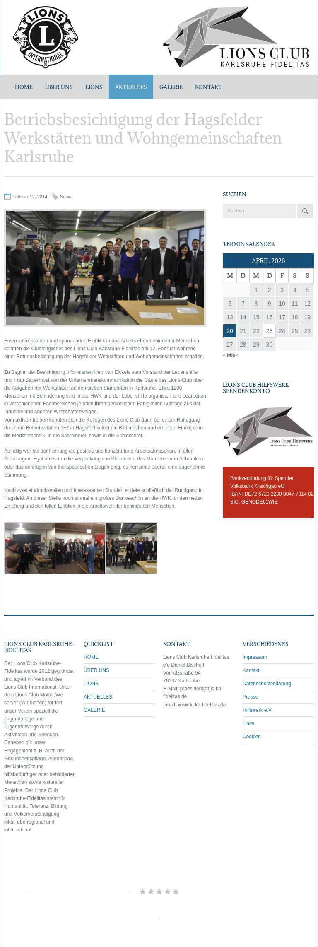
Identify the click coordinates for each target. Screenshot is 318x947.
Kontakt (251, 670)
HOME (91, 657)
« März (230, 355)
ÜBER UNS (59, 87)
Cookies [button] (251, 737)
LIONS (94, 87)
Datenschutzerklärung (267, 684)
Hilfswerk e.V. (257, 710)
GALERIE (171, 87)
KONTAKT (208, 87)
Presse (250, 697)
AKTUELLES (131, 87)
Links (248, 723)
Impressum (255, 657)
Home (24, 87)
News (65, 196)
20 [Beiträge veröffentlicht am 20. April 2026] (229, 331)
